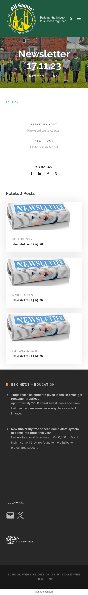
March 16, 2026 (23, 295)
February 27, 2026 (25, 350)
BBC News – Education (33, 384)
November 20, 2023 (44, 76)
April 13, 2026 (22, 239)
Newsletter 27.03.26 (27, 244)
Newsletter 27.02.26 (27, 356)
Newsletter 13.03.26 (27, 300)
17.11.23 (12, 102)
